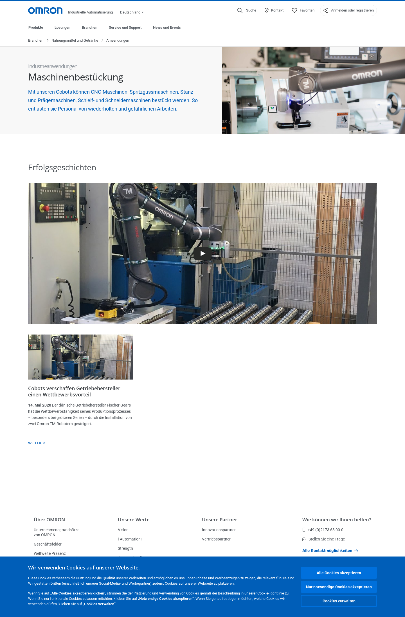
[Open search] (247, 10)
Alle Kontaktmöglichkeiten (330, 550)
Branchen (89, 27)
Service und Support (125, 27)
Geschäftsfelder (48, 544)
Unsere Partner (219, 519)
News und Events (167, 27)
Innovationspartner (219, 530)
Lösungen (62, 27)
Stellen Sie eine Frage (323, 539)
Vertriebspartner (216, 539)
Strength (125, 548)
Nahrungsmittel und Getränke (74, 41)
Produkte (35, 27)
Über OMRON (49, 519)
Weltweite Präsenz (50, 553)
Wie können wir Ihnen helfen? (336, 519)
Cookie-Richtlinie (270, 593)
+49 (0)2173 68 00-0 (322, 530)
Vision (123, 530)
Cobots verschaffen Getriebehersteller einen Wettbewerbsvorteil (74, 391)
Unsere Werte (134, 519)
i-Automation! (130, 539)
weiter (34, 443)
